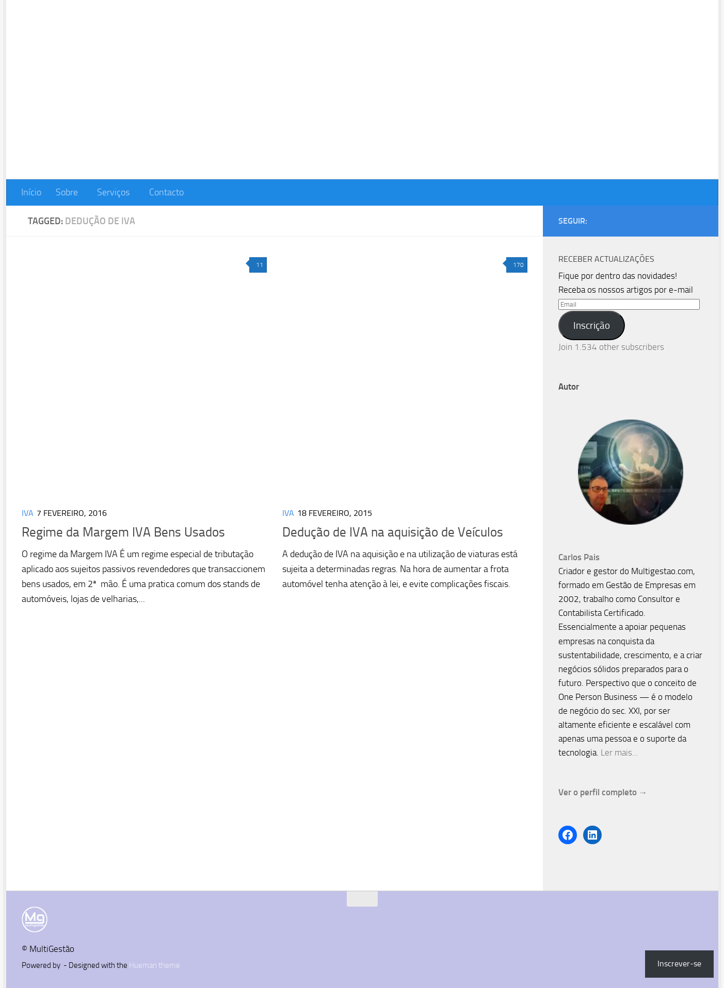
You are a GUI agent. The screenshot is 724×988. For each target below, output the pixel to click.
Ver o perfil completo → (603, 792)
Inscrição (591, 325)
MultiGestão (84, 38)
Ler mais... (619, 752)
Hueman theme (154, 965)
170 (517, 265)
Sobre (67, 192)
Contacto (166, 192)
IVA (28, 513)
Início (31, 192)
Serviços (113, 192)
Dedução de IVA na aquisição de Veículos (392, 532)
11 (258, 265)
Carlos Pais (579, 557)
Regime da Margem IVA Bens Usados (123, 532)
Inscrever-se (679, 963)
